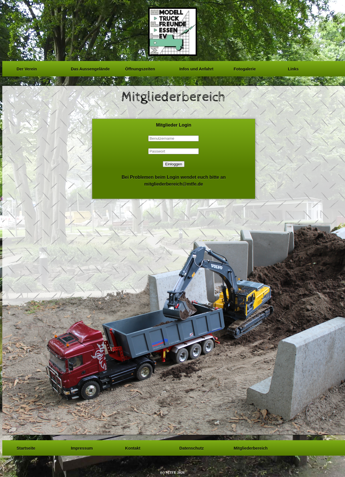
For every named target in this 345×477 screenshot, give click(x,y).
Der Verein (27, 68)
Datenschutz (191, 447)
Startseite (26, 447)
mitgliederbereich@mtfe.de (173, 184)
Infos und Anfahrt (196, 68)
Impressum (82, 447)
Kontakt (133, 447)
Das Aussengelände (90, 68)
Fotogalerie (245, 68)
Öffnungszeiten (140, 68)
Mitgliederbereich (251, 447)
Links (293, 68)
